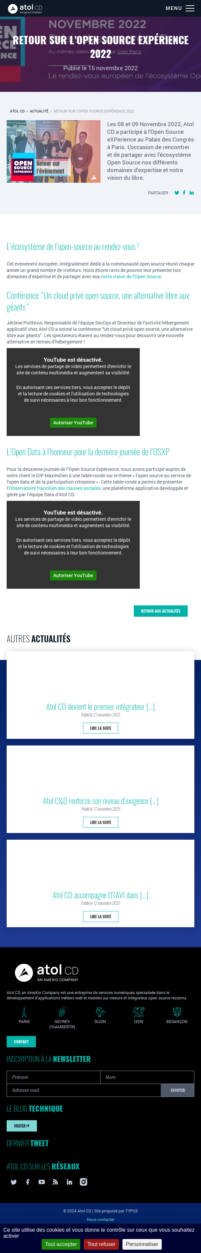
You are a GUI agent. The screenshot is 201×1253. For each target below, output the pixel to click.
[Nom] (147, 1077)
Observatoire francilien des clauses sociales (54, 488)
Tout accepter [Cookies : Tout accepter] (61, 1244)
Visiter (22, 1126)
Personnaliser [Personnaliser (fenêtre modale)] (142, 1244)
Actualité (39, 110)
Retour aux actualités (160, 611)
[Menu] (180, 8)
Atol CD (17, 110)
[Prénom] (53, 1077)
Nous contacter (100, 1219)
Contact (21, 1041)
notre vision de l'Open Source (131, 276)
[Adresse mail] (84, 1090)
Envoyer (178, 1090)
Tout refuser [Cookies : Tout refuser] (101, 1244)
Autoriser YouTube (73, 422)
